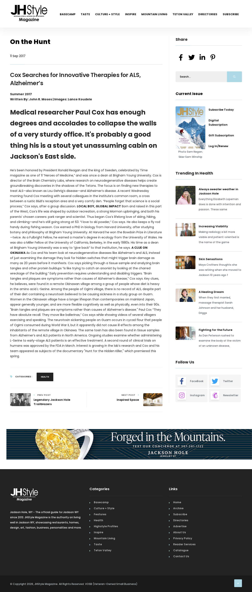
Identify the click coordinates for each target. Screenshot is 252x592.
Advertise (179, 526)
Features (100, 514)
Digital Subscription (218, 122)
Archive (178, 508)
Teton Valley (180, 14)
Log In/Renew (218, 146)
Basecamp (59, 14)
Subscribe (230, 14)
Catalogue (180, 550)
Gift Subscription (221, 135)
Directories (206, 14)
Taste (78, 14)
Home (177, 502)
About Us (179, 532)
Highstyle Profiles (106, 526)
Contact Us (181, 556)
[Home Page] (29, 7)
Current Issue (189, 93)
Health (45, 376)
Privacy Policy (182, 538)
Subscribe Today (221, 110)
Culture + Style (101, 14)
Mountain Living (150, 14)
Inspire (125, 14)
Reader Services (184, 544)
